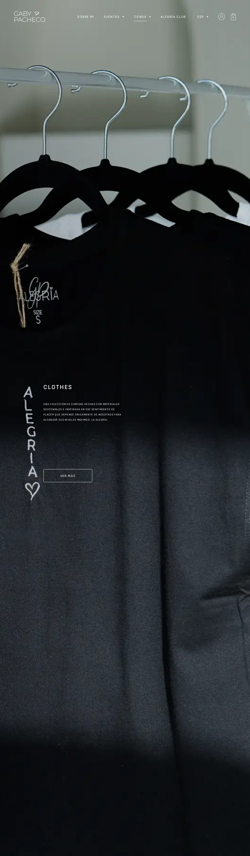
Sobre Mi (85, 17)
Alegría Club (173, 17)
